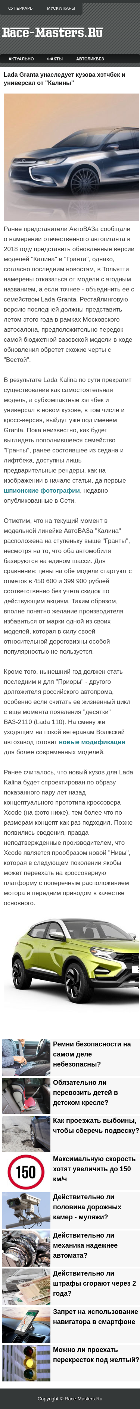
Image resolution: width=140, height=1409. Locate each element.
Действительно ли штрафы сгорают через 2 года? (94, 1283)
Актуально (21, 59)
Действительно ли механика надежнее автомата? (85, 1245)
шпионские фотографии (42, 490)
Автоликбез (90, 59)
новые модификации (92, 742)
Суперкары (21, 8)
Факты (55, 59)
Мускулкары (61, 8)
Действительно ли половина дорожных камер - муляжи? (87, 1207)
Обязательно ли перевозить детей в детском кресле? (85, 1092)
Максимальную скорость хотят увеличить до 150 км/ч (94, 1169)
